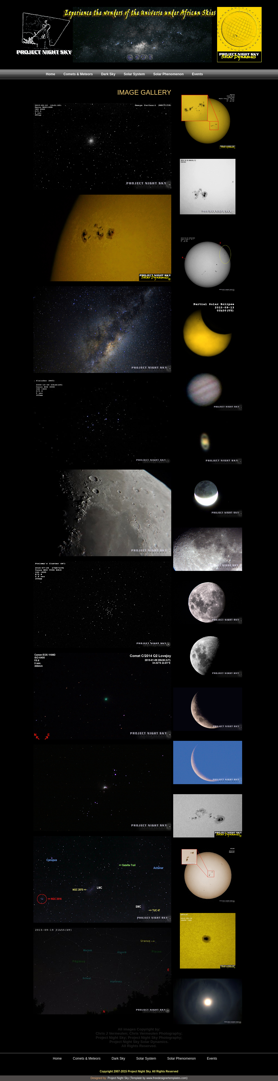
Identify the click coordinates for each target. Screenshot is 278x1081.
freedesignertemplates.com (170, 1078)
